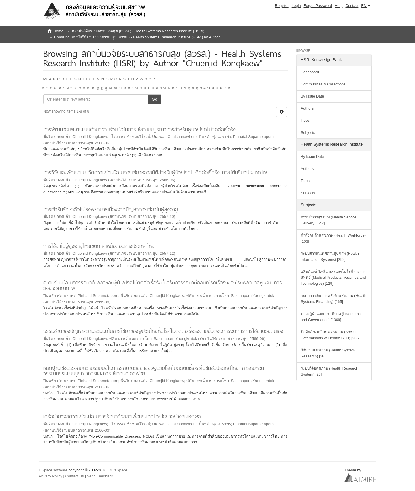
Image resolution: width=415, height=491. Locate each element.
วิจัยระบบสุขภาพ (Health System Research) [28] (328, 353)
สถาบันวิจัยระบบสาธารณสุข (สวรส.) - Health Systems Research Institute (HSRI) (138, 31)
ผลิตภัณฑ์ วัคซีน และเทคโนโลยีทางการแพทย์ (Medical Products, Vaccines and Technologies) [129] (333, 277)
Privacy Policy (50, 476)
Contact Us (74, 476)
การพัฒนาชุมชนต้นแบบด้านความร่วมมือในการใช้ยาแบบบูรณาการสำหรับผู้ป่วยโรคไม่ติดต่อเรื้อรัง (139, 129)
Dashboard (310, 72)
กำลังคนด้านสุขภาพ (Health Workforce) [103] (333, 238)
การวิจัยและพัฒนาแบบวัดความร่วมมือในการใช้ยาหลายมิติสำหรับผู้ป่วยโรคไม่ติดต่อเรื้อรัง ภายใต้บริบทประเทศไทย (156, 172)
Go (154, 99)
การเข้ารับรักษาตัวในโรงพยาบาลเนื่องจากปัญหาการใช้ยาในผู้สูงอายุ (110, 209)
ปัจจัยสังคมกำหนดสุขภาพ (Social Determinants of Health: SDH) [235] (330, 335)
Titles (305, 120)
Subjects (308, 132)
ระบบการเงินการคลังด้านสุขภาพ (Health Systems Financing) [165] (334, 298)
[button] (366, 6)
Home (58, 31)
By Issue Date (312, 96)
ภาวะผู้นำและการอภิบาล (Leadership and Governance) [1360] (331, 317)
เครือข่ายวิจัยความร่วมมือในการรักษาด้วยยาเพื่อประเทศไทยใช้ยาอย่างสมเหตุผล (122, 416)
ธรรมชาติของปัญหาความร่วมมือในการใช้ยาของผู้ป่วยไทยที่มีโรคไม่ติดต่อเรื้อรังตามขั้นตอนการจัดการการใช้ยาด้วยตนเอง (163, 331)
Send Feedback (100, 476)
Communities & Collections (323, 84)
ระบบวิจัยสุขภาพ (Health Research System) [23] (330, 371)
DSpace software (53, 470)
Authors (307, 108)
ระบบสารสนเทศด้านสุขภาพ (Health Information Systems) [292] (330, 256)
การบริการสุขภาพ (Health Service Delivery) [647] (328, 220)
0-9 (44, 79)
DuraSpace (118, 470)
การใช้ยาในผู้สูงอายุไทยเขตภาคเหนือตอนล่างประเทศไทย (98, 245)
